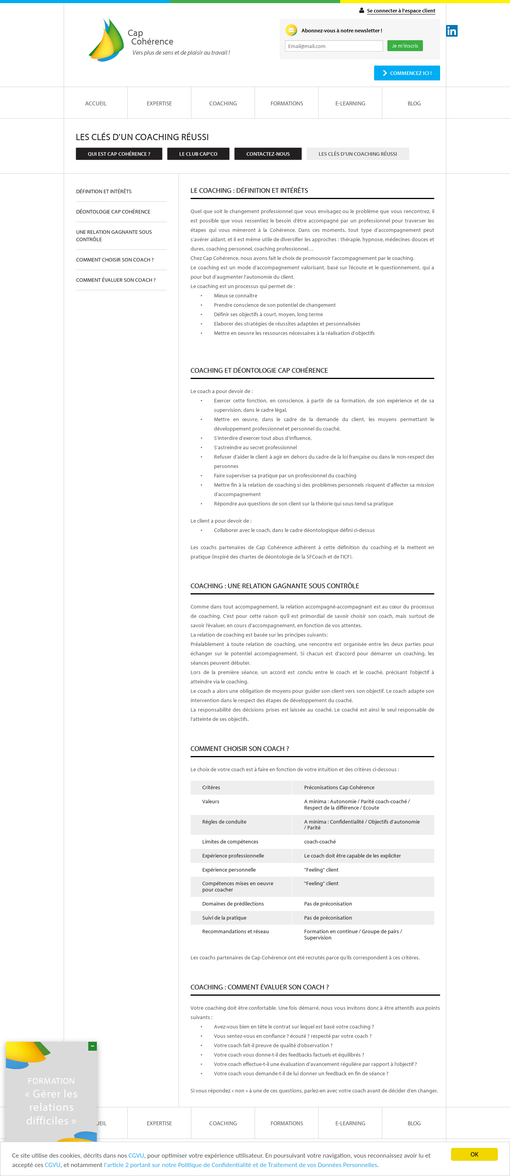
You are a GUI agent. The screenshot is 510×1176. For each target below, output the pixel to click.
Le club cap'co (198, 153)
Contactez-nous (268, 153)
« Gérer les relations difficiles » (51, 1101)
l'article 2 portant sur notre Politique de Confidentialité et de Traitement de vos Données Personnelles (240, 1165)
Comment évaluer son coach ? (116, 279)
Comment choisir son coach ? (115, 259)
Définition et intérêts (104, 191)
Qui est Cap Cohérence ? (119, 153)
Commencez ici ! (411, 73)
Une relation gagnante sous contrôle (114, 235)
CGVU (136, 1156)
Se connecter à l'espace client (401, 10)
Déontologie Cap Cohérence (113, 211)
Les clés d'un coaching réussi (358, 153)
